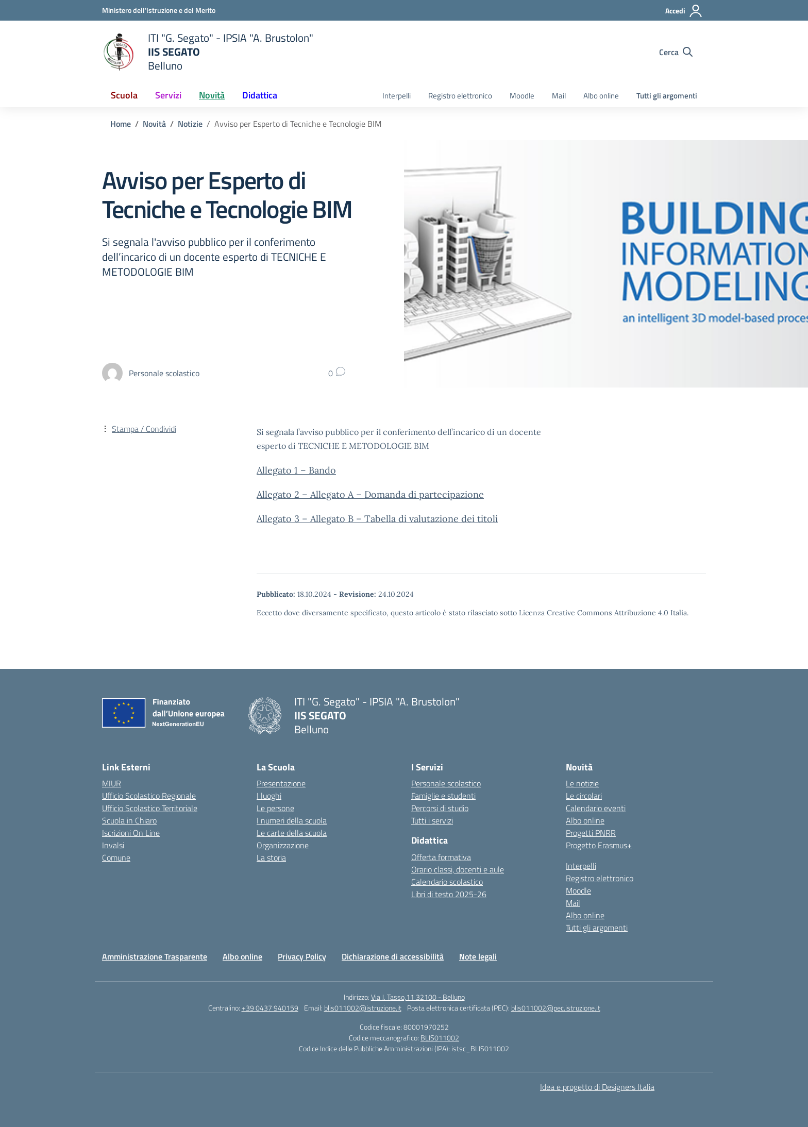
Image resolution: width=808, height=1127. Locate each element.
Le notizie (582, 783)
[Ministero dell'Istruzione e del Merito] (158, 10)
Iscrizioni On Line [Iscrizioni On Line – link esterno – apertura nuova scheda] (131, 833)
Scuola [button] (124, 95)
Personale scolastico (446, 783)
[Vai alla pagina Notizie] (190, 123)
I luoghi (269, 795)
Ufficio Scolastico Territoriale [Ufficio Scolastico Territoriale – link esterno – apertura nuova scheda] (149, 808)
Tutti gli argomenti (666, 96)
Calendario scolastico (447, 882)
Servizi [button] (168, 95)
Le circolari (584, 795)
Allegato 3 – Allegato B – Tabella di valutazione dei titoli (377, 519)
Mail (559, 96)
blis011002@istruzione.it (362, 1007)
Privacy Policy (302, 956)
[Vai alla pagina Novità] (154, 123)
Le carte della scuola (292, 833)
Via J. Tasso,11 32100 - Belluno (418, 996)
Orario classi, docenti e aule (457, 869)
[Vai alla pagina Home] (120, 123)
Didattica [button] (259, 95)
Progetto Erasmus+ (599, 845)
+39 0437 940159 (270, 1007)
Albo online (601, 96)
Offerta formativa (441, 857)
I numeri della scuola (292, 820)
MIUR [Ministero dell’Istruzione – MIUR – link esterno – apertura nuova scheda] (111, 783)
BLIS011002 (439, 1037)
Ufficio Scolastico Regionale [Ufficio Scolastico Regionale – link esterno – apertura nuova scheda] (149, 795)
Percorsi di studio (439, 808)
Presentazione (281, 783)
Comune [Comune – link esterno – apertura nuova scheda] (116, 857)
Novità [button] (212, 95)
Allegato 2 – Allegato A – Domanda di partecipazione (370, 494)
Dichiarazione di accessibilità (393, 956)
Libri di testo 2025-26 (448, 894)
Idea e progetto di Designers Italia (597, 1087)
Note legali (478, 956)
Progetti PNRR (591, 833)
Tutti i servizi (432, 820)
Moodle (522, 96)
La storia (271, 857)
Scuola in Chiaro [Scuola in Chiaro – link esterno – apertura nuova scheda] (129, 820)
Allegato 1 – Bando (296, 470)
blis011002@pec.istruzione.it (555, 1007)
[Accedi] (684, 11)
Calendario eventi (596, 808)
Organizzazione (283, 845)
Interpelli (396, 96)
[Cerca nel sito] (676, 52)
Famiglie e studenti (443, 795)
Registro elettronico (460, 96)
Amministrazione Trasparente (154, 956)
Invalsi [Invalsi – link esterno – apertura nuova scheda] (113, 845)
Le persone (275, 808)
